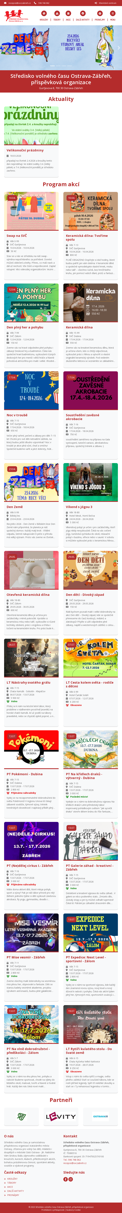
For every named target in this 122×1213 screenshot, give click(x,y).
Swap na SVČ (17, 234)
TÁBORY (10, 1181)
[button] (113, 15)
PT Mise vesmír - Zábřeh (26, 956)
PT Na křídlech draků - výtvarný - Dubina (84, 774)
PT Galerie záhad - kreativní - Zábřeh (89, 866)
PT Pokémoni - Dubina (25, 773)
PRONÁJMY (11, 1193)
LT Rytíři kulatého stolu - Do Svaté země (89, 1049)
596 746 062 (43, 3)
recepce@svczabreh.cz (20, 3)
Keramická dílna (79, 326)
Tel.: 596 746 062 (72, 1158)
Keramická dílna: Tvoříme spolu (87, 236)
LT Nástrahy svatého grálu (28, 681)
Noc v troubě (17, 414)
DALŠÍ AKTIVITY (14, 1189)
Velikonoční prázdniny (25, 149)
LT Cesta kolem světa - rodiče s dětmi (89, 683)
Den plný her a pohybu (25, 326)
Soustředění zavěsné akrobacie (82, 415)
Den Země (15, 505)
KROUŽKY (10, 1177)
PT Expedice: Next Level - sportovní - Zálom (86, 958)
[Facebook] (65, 1178)
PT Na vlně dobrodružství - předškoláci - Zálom (28, 1049)
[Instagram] (70, 1178)
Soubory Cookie (73, 1208)
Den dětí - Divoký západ (85, 593)
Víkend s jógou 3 (79, 505)
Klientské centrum (107, 3)
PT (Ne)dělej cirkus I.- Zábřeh (30, 864)
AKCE (8, 1185)
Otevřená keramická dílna (28, 593)
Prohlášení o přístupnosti (53, 1208)
